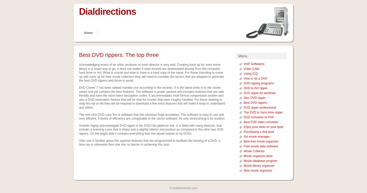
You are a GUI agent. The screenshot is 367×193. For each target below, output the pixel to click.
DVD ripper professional (260, 107)
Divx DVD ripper (255, 98)
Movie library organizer (259, 166)
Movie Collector (254, 151)
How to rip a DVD (255, 78)
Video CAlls (251, 69)
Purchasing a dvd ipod (259, 132)
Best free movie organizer (261, 141)
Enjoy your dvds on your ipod (263, 127)
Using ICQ (251, 73)
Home (88, 33)
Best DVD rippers (255, 103)
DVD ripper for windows (260, 93)
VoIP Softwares (254, 64)
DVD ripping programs (259, 83)
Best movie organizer (258, 170)
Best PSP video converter (261, 122)
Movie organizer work (258, 156)
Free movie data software (261, 146)
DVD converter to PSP (259, 117)
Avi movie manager (257, 136)
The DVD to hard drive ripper (263, 112)
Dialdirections (107, 11)
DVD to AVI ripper (256, 88)
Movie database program (261, 161)
